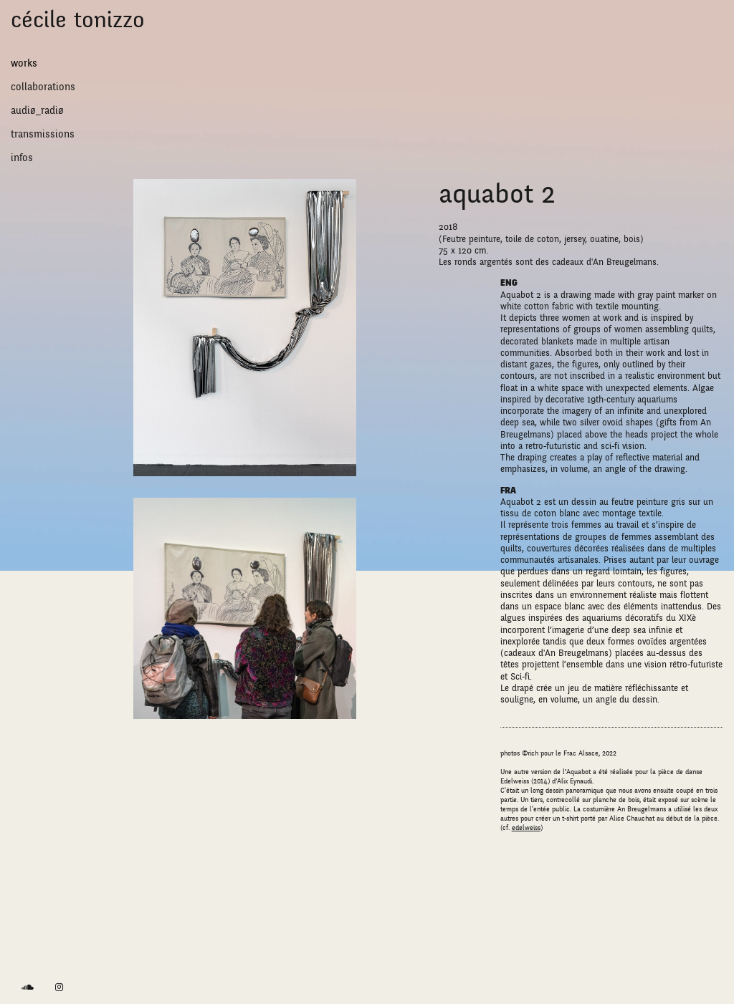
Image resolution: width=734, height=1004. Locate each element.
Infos (22, 157)
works (24, 63)
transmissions (43, 133)
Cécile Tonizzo (78, 20)
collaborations (43, 86)
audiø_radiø (37, 110)
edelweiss (526, 828)
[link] (28, 987)
